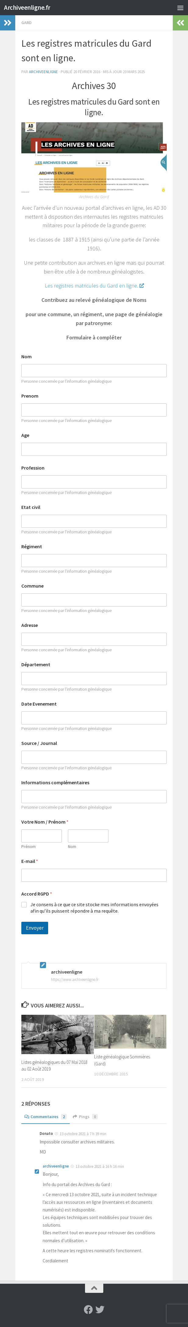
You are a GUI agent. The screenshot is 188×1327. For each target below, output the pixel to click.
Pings (85, 1116)
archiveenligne (43, 71)
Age (25, 435)
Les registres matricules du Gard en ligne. (94, 285)
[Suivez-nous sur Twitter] (100, 1309)
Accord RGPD (36, 894)
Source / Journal (39, 743)
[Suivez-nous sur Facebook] (88, 1309)
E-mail (29, 861)
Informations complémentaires (55, 782)
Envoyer (35, 928)
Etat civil (30, 507)
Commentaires (45, 1116)
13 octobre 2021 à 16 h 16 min (100, 1166)
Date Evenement (39, 704)
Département (35, 664)
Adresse (29, 625)
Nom (26, 356)
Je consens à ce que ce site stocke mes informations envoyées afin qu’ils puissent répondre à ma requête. (94, 907)
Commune (32, 586)
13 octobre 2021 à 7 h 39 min (83, 1133)
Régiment (31, 546)
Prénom (28, 846)
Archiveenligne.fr (27, 7)
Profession (32, 468)
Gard (26, 22)
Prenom (29, 396)
